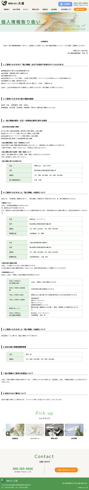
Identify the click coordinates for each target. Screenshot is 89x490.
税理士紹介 (35, 9)
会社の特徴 (16, 9)
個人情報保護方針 (68, 483)
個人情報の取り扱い (81, 483)
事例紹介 (45, 9)
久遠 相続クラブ (66, 9)
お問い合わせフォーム (67, 470)
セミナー (26, 9)
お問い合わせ (80, 9)
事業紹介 (6, 9)
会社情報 (54, 9)
